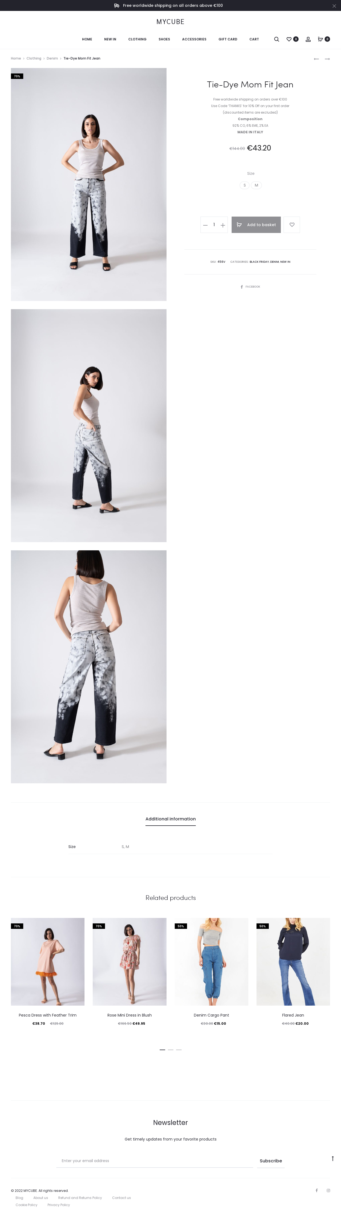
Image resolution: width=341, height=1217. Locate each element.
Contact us (121, 1197)
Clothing (137, 39)
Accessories (194, 39)
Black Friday (259, 262)
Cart (254, 39)
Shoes (164, 39)
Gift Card (227, 39)
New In (110, 39)
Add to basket (256, 225)
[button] (244, 185)
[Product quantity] (214, 225)
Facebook (250, 287)
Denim (52, 58)
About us (40, 1197)
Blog (19, 1197)
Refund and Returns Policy (80, 1197)
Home (87, 39)
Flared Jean (293, 1015)
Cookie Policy (26, 1205)
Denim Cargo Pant (211, 1015)
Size (251, 173)
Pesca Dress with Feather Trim (48, 1015)
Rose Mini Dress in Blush (129, 1015)
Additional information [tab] (170, 819)
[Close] (334, 6)
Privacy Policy (59, 1205)
